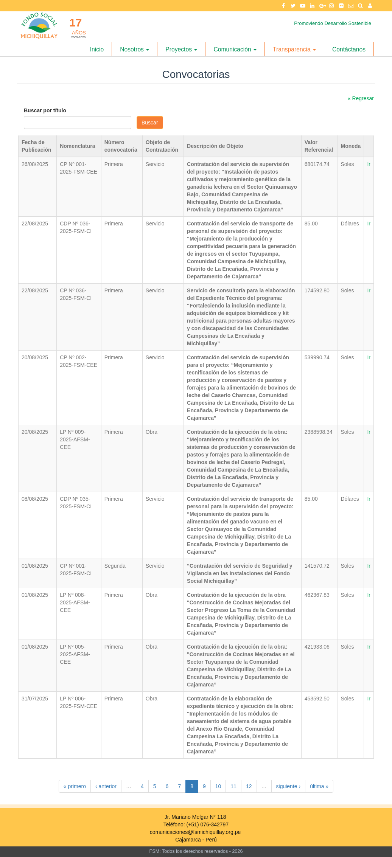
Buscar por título (45, 110)
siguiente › (288, 786)
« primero (75, 786)
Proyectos (181, 49)
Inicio (97, 49)
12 (249, 786)
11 (233, 786)
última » (319, 786)
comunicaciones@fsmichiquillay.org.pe (195, 832)
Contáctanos (349, 49)
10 (218, 786)
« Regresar (361, 98)
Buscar (150, 123)
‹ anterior (106, 786)
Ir (368, 164)
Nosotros (134, 49)
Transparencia (294, 49)
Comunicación (235, 49)
